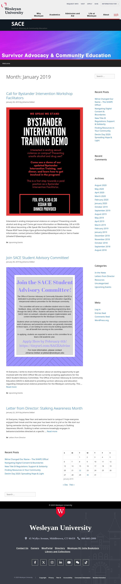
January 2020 (101, 203)
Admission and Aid (72, 15)
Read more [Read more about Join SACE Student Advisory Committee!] (11, 386)
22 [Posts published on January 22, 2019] (80, 470)
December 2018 (102, 235)
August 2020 (101, 185)
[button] (116, 15)
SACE (17, 23)
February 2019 (101, 228)
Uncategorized (102, 283)
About (106, 15)
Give (96, 4)
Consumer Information (82, 578)
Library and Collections (57, 551)
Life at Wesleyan (91, 15)
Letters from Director (17, 437)
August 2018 (101, 250)
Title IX (58, 578)
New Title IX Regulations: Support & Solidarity (105, 121)
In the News (100, 272)
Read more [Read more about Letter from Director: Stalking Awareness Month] (52, 431)
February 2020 (101, 199)
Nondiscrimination (99, 578)
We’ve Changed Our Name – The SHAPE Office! (104, 101)
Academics (54, 15)
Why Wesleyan (38, 15)
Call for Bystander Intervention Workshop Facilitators (39, 95)
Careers (35, 548)
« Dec (65, 484)
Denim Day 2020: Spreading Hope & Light (103, 137)
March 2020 (100, 196)
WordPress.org (102, 320)
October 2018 (101, 242)
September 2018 (102, 246)
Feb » (72, 484)
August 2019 (101, 214)
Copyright (42, 578)
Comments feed (102, 316)
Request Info (72, 4)
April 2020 (99, 192)
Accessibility (67, 578)
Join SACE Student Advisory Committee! (37, 257)
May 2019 (99, 217)
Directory (60, 548)
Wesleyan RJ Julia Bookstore (83, 548)
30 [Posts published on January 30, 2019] (88, 475)
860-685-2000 (88, 538)
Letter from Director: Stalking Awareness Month (44, 408)
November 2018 (102, 239)
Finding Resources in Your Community (23, 470)
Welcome (6, 63)
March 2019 (100, 225)
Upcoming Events (16, 242)
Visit (83, 4)
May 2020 (99, 189)
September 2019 (102, 210)
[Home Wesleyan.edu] (60, 512)
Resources (99, 279)
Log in (98, 309)
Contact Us (22, 548)
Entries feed (100, 313)
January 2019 (101, 232)
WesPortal (46, 548)
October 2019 (101, 206)
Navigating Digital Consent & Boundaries (103, 111)
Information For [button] (110, 4)
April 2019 (99, 221)
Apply (89, 4)
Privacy (51, 578)
